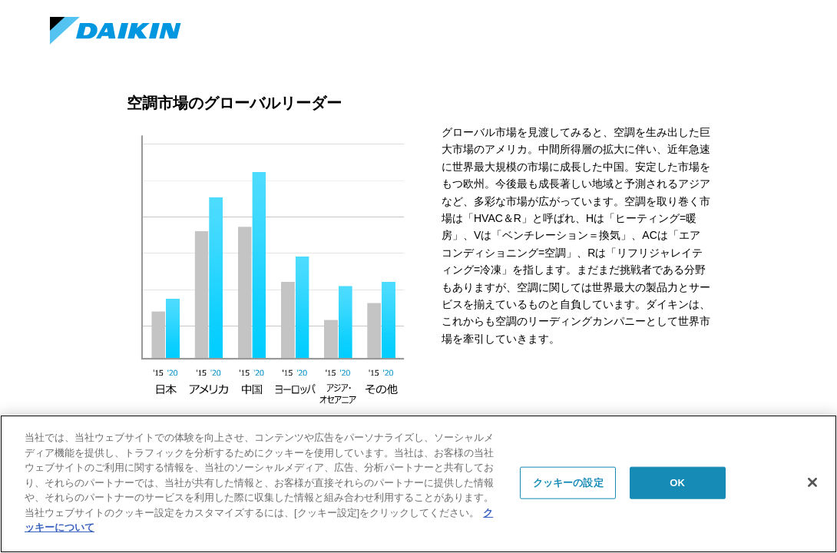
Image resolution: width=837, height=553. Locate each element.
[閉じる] (812, 482)
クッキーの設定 (568, 482)
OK (677, 482)
